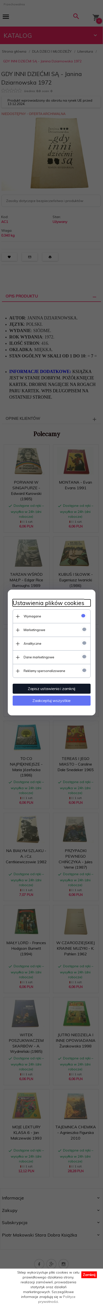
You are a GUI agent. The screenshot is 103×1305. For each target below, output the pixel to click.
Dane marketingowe (39, 657)
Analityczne (32, 643)
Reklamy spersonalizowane (44, 671)
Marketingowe (34, 630)
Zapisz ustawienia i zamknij (51, 688)
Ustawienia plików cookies (48, 602)
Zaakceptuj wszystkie (51, 700)
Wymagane (32, 616)
